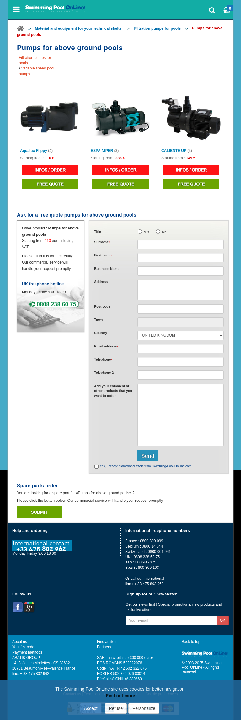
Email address (106, 346)
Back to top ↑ (192, 642)
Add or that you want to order (113, 391)
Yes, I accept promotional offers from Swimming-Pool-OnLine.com (145, 466)
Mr (164, 232)
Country (100, 333)
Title (97, 232)
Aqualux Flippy (36, 151)
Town (98, 319)
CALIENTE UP (176, 151)
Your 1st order (23, 647)
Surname (102, 242)
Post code (102, 306)
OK (222, 620)
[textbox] (180, 309)
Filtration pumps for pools (157, 28)
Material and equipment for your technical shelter (79, 28)
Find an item (107, 642)
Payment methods (27, 652)
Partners (104, 647)
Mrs (146, 232)
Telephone (103, 359)
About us (19, 642)
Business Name (106, 268)
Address (101, 282)
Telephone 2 (104, 372)
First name (103, 255)
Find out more (120, 695)
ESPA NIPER (105, 151)
